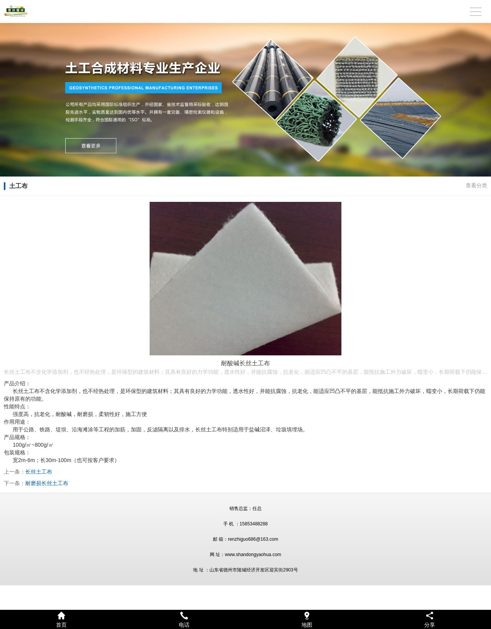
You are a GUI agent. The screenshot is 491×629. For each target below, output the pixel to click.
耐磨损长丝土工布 (46, 483)
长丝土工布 (38, 472)
